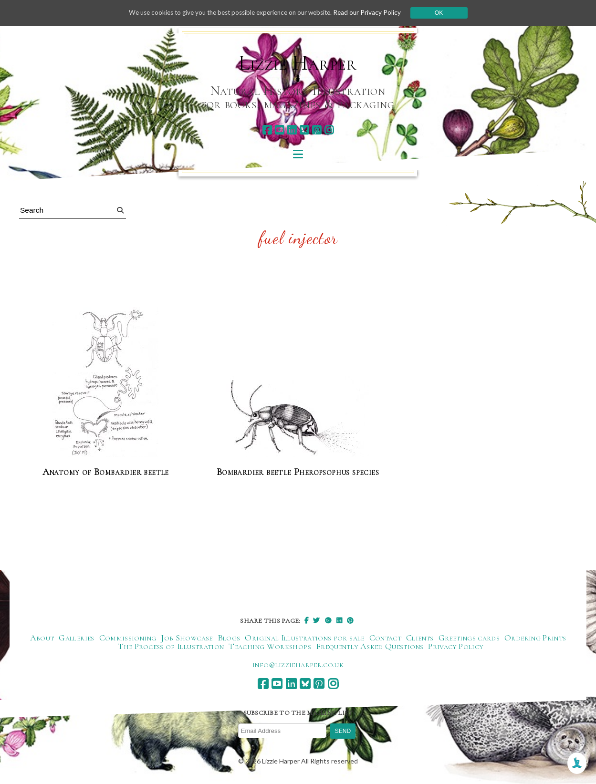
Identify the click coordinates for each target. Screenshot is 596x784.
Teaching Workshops (270, 646)
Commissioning (128, 638)
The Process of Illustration (171, 646)
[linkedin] (291, 130)
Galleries (76, 638)
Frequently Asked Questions (369, 646)
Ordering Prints (535, 638)
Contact (385, 638)
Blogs (229, 638)
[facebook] (267, 130)
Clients (420, 638)
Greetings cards (469, 638)
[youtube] (279, 130)
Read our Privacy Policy (374, 13)
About (42, 638)
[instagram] (329, 130)
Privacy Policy (455, 646)
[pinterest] (316, 130)
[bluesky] (304, 130)
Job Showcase (186, 638)
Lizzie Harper (297, 63)
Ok (446, 13)
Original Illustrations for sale (304, 638)
